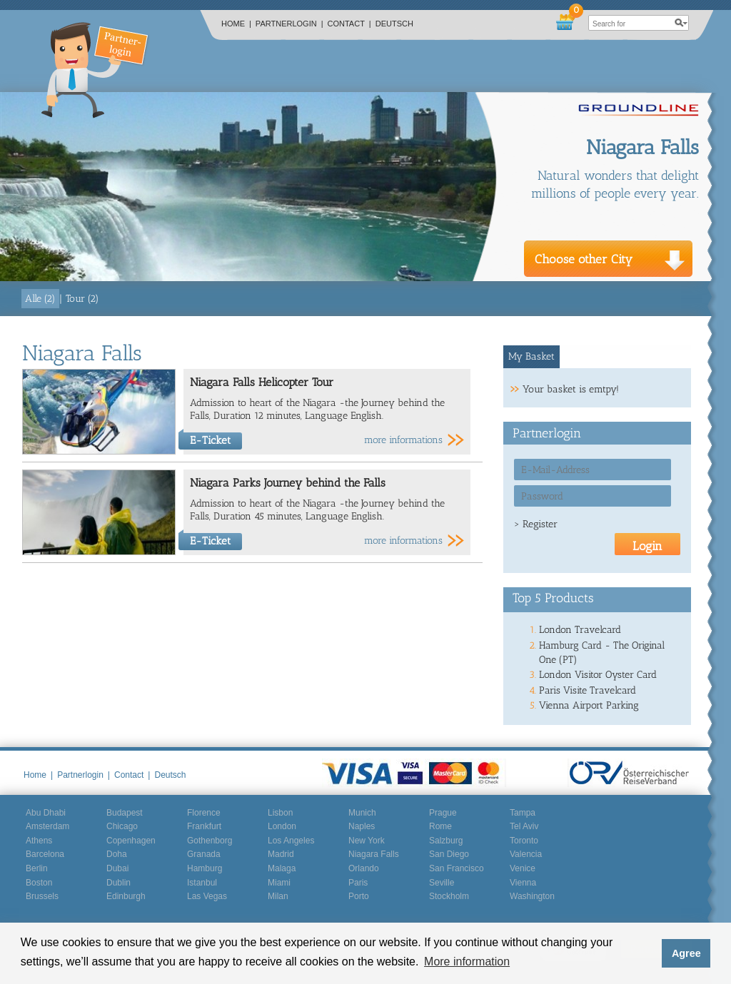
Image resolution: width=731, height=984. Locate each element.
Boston (39, 883)
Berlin (37, 868)
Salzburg (446, 841)
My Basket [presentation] (531, 356)
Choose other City (583, 259)
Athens (39, 841)
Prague (443, 813)
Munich (362, 813)
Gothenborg (209, 841)
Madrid (281, 854)
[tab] (531, 356)
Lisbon (280, 813)
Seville (441, 883)
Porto (358, 896)
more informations (403, 440)
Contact (349, 23)
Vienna (523, 883)
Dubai (117, 868)
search (681, 23)
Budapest (124, 813)
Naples (361, 826)
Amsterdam (47, 826)
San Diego (449, 854)
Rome (440, 826)
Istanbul (202, 883)
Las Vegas (207, 896)
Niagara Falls (373, 854)
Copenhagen (131, 841)
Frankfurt (204, 826)
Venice (522, 868)
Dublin (118, 883)
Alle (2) (40, 299)
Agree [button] (686, 953)
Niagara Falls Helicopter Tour (261, 382)
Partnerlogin (289, 23)
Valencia (526, 854)
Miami (279, 883)
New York (366, 841)
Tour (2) (82, 299)
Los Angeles (291, 841)
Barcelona (45, 854)
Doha (116, 854)
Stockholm (449, 896)
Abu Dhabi (46, 813)
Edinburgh (126, 896)
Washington (532, 896)
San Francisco (456, 868)
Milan (278, 896)
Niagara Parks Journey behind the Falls (287, 483)
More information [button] (467, 961)
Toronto (524, 841)
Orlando (363, 868)
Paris (358, 883)
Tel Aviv (524, 826)
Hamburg (204, 868)
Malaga (282, 868)
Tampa (522, 813)
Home (236, 23)
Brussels (42, 896)
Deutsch (394, 23)
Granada (204, 854)
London (282, 826)
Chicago (122, 826)
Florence (204, 813)
